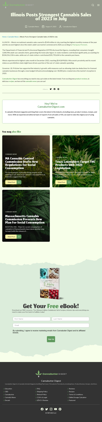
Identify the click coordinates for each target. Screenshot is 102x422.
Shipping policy (42, 391)
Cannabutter (9, 394)
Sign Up (51, 339)
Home (4, 37)
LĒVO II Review (42, 400)
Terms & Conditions (76, 394)
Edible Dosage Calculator (77, 397)
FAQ (38, 389)
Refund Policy (42, 394)
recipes (11, 81)
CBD (6, 391)
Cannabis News (13, 37)
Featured (72, 400)
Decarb (7, 400)
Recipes (72, 391)
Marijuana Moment (79, 45)
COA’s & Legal (42, 397)
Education (8, 389)
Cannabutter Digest (9, 79)
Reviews (72, 389)
